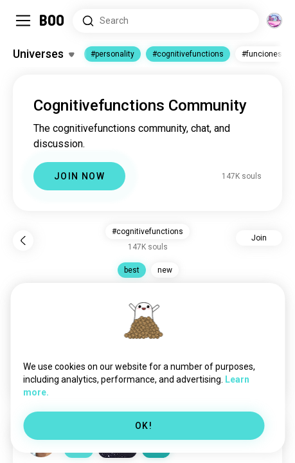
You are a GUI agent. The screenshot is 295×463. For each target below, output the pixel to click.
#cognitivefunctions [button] (147, 231)
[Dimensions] (274, 20)
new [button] (164, 270)
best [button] (131, 270)
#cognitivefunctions (188, 54)
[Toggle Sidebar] (23, 21)
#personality (112, 54)
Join (259, 237)
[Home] (52, 20)
